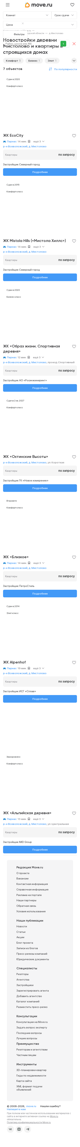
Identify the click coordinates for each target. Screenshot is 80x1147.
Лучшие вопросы (26, 1038)
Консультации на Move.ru (32, 1021)
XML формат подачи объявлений (29, 1088)
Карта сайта (24, 1080)
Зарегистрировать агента (32, 990)
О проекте (22, 873)
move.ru (31, 1106)
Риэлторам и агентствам (31, 1049)
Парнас (12, 141)
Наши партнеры (26, 900)
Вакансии (22, 878)
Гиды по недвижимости (31, 1075)
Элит (51, 60)
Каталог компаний (27, 1001)
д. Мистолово (38, 146)
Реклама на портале (29, 895)
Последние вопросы (29, 1032)
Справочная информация (32, 889)
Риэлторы (22, 974)
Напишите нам (16, 1109)
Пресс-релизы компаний (31, 953)
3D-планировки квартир (31, 1070)
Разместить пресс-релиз (31, 1006)
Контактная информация (32, 883)
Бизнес (33, 60)
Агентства (22, 979)
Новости (21, 926)
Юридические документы (32, 959)
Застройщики (24, 985)
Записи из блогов (27, 948)
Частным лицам (26, 1055)
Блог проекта (24, 942)
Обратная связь (26, 905)
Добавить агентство (29, 996)
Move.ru (54, 1116)
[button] (62, 69)
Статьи (20, 931)
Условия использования (31, 911)
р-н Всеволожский (15, 146)
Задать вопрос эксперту (31, 1027)
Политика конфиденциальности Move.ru (29, 1122)
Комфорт (12, 60)
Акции (20, 937)
